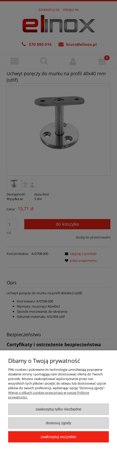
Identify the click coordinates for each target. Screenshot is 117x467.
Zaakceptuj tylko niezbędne (58, 409)
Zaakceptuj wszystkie (58, 437)
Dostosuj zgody (58, 423)
